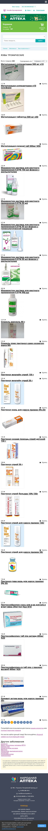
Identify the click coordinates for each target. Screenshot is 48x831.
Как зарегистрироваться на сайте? (24, 814)
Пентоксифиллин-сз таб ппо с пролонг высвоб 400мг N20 (21, 668)
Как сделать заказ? (24, 809)
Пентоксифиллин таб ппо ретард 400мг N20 (22, 637)
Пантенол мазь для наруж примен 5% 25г (23, 409)
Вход (29, 10)
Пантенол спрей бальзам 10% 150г (19, 493)
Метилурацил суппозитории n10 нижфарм (18, 86)
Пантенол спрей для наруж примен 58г (22, 552)
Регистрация (40, 10)
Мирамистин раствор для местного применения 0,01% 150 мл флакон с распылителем (20, 169)
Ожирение (5, 753)
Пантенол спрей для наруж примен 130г (22, 522)
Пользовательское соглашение (24, 818)
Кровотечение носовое (9, 748)
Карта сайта (24, 816)
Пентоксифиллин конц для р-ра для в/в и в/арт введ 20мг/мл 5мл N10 (23, 605)
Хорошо (41, 825)
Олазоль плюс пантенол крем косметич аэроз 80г (22, 344)
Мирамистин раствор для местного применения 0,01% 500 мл (20, 291)
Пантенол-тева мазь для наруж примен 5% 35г (22, 582)
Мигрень (4, 750)
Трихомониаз (6, 756)
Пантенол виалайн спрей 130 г (17, 374)
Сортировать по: (33, 61)
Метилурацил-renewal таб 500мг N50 (21, 146)
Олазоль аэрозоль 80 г (13, 321)
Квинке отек (5, 747)
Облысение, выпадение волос (12, 751)
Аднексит (4, 744)
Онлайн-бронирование (14, 10)
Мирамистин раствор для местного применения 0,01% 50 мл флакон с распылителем (20, 259)
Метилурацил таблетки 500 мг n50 (19, 116)
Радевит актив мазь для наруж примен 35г (22, 699)
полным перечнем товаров (11, 730)
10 (30, 722)
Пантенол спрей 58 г (12, 464)
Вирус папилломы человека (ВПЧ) (13, 745)
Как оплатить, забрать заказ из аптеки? (24, 811)
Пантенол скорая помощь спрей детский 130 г (23, 440)
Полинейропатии (7, 754)
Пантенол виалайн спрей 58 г (17, 380)
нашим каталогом (37, 728)
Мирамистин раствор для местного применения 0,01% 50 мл (20, 202)
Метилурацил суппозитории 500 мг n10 (22, 64)
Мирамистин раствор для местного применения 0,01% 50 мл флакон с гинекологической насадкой (20, 226)
